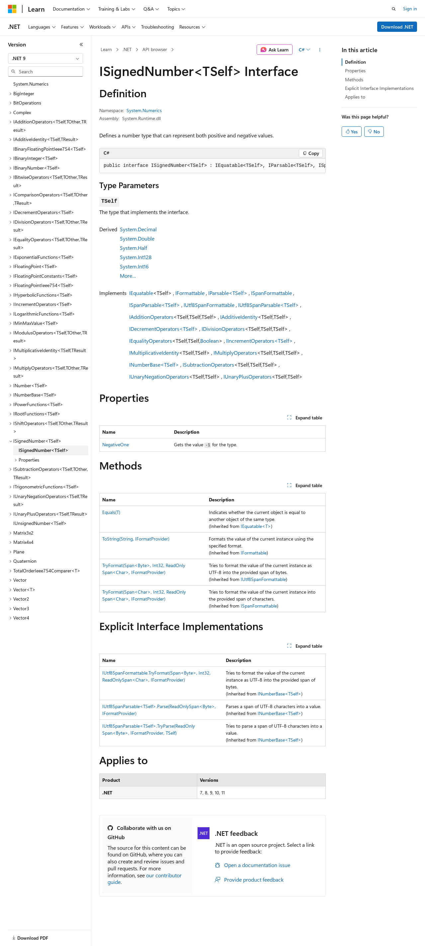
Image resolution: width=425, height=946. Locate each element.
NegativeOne (115, 444)
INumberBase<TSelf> (154, 364)
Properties (355, 70)
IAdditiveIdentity (239, 316)
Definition (355, 62)
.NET (127, 49)
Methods (354, 79)
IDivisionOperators (223, 328)
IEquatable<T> (256, 526)
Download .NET (397, 27)
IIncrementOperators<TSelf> (259, 340)
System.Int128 (136, 257)
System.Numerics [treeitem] (30, 84)
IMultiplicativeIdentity (154, 352)
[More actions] (320, 49)
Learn (106, 49)
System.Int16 (134, 266)
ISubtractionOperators (208, 364)
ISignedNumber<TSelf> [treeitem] (43, 450)
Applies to (355, 97)
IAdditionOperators (151, 316)
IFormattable (190, 292)
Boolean (209, 340)
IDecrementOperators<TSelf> (163, 328)
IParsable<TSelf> (227, 292)
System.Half (133, 247)
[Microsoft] (12, 9)
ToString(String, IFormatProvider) (135, 539)
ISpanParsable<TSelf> (154, 304)
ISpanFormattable (271, 292)
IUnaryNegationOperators (159, 376)
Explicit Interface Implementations (379, 88)
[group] (212, 166)
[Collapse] (81, 44)
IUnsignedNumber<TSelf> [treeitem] (40, 523)
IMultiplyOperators (235, 352)
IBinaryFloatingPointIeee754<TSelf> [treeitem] (49, 149)
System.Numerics (144, 110)
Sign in (410, 8)
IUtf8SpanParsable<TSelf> (268, 304)
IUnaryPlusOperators (247, 376)
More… (128, 275)
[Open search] (393, 9)
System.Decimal (138, 229)
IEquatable (141, 292)
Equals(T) (111, 512)
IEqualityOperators (150, 340)
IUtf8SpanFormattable (209, 304)
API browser (154, 49)
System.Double (137, 238)
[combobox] (45, 58)
